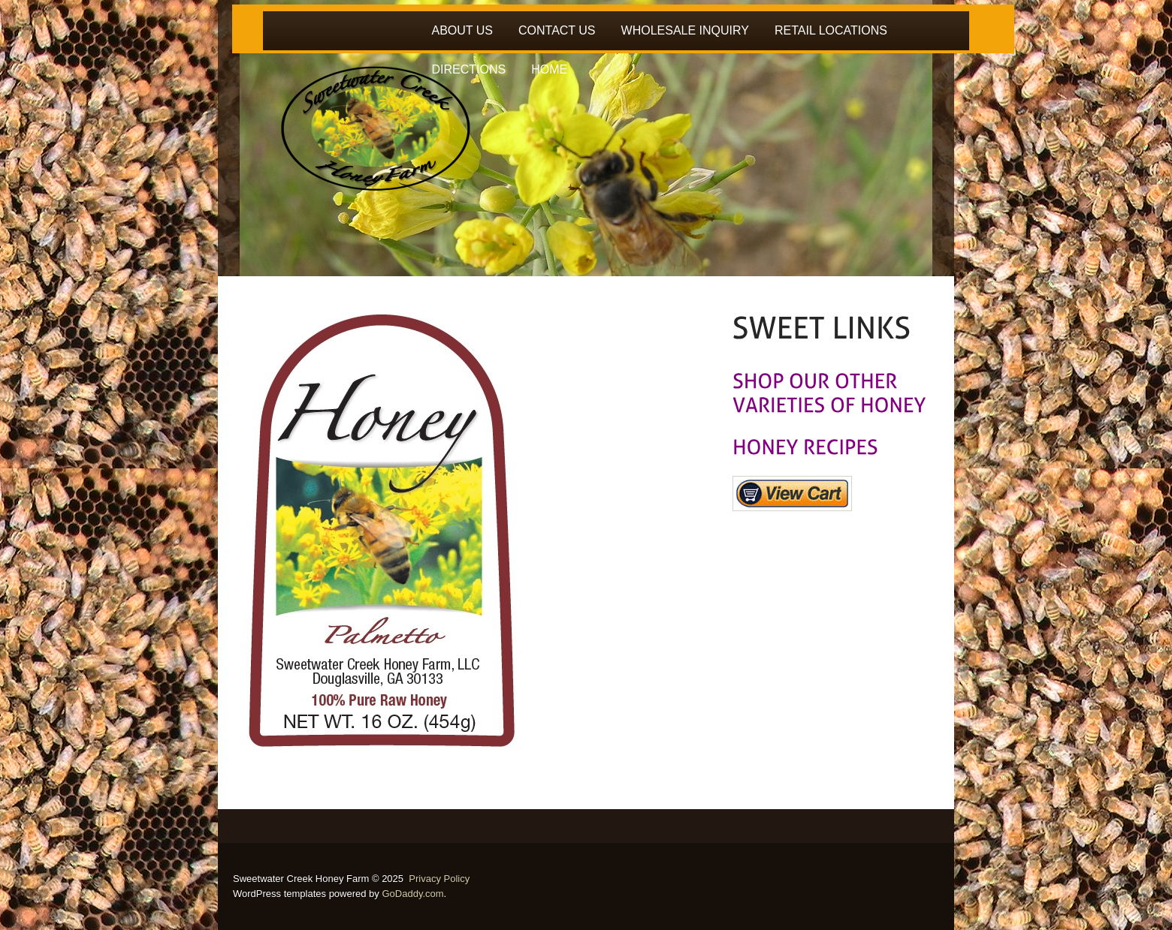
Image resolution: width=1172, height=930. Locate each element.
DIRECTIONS (469, 69)
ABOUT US (463, 30)
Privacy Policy (439, 878)
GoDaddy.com (412, 893)
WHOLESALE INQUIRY (685, 30)
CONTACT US (557, 30)
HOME (549, 69)
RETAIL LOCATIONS (831, 30)
